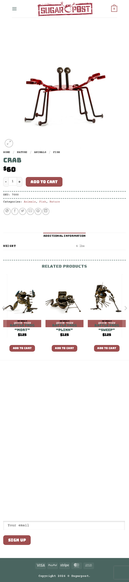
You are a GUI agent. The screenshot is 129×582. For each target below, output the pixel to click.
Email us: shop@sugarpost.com (27, 474)
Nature (22, 152)
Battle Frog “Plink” (64, 327)
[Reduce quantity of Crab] (5, 182)
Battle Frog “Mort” (22, 327)
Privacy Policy (15, 384)
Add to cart (44, 181)
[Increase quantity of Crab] (19, 182)
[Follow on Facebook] (6, 493)
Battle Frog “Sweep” (106, 327)
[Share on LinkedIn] (45, 211)
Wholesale (11, 399)
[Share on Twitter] (22, 211)
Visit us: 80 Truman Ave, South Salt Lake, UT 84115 (24, 483)
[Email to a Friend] (30, 211)
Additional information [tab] (64, 236)
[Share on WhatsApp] (7, 211)
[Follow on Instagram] (11, 493)
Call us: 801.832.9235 (21, 467)
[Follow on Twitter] (16, 493)
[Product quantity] (12, 181)
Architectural (14, 406)
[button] (14, 8)
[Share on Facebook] (14, 211)
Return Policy (14, 392)
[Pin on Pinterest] (38, 211)
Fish (56, 152)
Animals (40, 152)
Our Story (11, 377)
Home (6, 152)
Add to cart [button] (22, 348)
